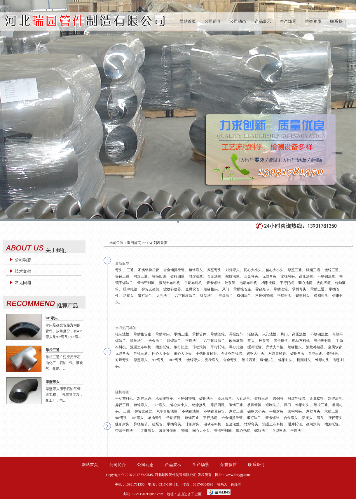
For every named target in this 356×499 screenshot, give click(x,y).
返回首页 (134, 243)
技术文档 (23, 271)
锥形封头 (322, 360)
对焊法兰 (196, 276)
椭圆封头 (321, 296)
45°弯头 (332, 353)
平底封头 (284, 296)
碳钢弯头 (297, 353)
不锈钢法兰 (326, 276)
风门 (225, 289)
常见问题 (23, 282)
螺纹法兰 (233, 276)
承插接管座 (242, 289)
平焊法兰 (226, 296)
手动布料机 (193, 283)
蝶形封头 (303, 296)
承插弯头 (299, 289)
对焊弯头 (233, 270)
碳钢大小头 (255, 353)
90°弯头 (51, 318)
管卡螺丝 (213, 283)
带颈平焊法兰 (125, 431)
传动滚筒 (199, 347)
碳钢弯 (278, 398)
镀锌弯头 (196, 270)
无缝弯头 (269, 276)
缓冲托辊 (130, 289)
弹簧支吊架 (150, 289)
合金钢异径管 (173, 270)
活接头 (128, 296)
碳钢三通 (313, 270)
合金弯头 (251, 276)
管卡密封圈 (146, 283)
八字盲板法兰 (185, 296)
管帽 (184, 431)
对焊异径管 (277, 353)
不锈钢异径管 (148, 270)
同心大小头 (252, 270)
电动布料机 (248, 283)
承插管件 (199, 334)
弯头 (118, 270)
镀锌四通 (177, 276)
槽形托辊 (268, 283)
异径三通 (141, 353)
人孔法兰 (163, 296)
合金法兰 (214, 276)
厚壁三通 (295, 270)
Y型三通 (315, 353)
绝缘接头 (211, 289)
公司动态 (238, 21)
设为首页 (336, 8)
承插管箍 (281, 289)
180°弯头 (175, 360)
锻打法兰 (145, 296)
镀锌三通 (331, 270)
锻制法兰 (207, 296)
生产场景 (288, 21)
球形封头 (192, 424)
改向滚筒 (324, 283)
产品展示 (263, 21)
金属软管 (192, 289)
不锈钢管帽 (264, 296)
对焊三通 (141, 276)
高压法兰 (306, 276)
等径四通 (159, 276)
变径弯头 (288, 276)
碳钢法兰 (244, 296)
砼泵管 (230, 283)
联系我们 (338, 21)
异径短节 (262, 289)
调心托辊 (305, 283)
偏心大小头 (274, 270)
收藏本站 (315, 8)
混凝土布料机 (169, 283)
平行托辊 (287, 283)
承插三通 (317, 289)
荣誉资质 (313, 21)
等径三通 (53, 350)
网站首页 (187, 21)
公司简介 (213, 21)
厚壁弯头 (53, 382)
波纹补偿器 (172, 289)
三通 (130, 270)
